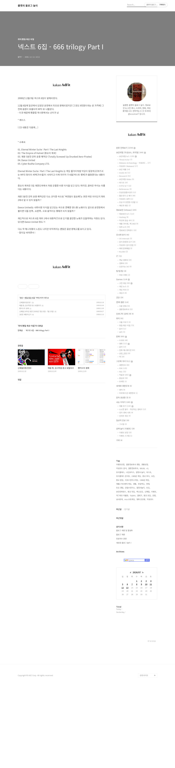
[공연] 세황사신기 (25, 314)
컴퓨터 (123, 263)
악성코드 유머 (126, 199)
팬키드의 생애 (24, 308)
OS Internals (125, 238)
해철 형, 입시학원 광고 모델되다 (30, 305)
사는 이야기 (124, 402)
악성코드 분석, (121, 550)
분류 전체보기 (125, 147)
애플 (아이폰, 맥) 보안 (128, 223)
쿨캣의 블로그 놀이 (28, 5)
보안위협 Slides (126, 179)
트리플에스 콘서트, (123, 558)
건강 (119, 297)
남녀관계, (119, 581)
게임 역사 (124, 289)
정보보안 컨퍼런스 (127, 230)
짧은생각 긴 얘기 (127, 195)
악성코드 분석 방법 (127, 245)
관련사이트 (144, 757)
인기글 (127, 591)
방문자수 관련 (121, 620)
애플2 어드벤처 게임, (124, 565)
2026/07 (137, 654)
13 (127, 669)
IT (119, 256)
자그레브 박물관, (122, 577)
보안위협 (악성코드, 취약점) (131, 152)
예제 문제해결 (125, 248)
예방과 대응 (125, 205)
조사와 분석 (122, 234)
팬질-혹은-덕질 (30, 298)
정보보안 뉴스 (126, 214)
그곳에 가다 (124, 361)
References (125, 189)
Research (125, 176)
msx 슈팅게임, (129, 581)
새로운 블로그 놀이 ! (124, 624)
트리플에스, (120, 554)
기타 (119, 440)
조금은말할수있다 (127, 192)
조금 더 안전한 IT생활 (128, 202)
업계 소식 (124, 227)
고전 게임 (125, 283)
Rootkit (123, 251)
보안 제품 (124, 169)
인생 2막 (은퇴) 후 (125, 313)
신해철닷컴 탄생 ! (25, 302)
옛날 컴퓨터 (125, 260)
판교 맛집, (131, 573)
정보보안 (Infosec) (126, 210)
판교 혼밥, (120, 562)
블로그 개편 (120, 616)
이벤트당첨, (120, 546)
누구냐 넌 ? (125, 186)
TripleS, (133, 577)
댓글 (19, 379)
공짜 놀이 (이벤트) (125, 428)
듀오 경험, (120, 569)
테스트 (123, 182)
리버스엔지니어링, (132, 562)
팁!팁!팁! (121, 271)
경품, (135, 565)
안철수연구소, (130, 569)
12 (123, 669)
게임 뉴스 (124, 286)
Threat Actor (125, 159)
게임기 (123, 293)
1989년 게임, (136, 558)
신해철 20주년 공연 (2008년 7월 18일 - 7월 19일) (36, 311)
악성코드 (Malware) (128, 166)
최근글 (119, 591)
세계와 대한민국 (124, 385)
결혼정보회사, (133, 550)
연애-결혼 (122, 302)
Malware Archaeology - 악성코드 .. (135, 163)
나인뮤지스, (130, 554)
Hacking (123, 217)
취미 (21, 298)
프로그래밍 (124, 275)
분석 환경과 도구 (127, 242)
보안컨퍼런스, (121, 573)
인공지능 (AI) (125, 266)
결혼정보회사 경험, (133, 546)
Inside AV (124, 172)
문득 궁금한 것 (123, 397)
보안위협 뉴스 (128, 156)
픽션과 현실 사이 (126, 220)
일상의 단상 (122, 420)
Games (123, 279)
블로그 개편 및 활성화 (124, 612)
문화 (121, 336)
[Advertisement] (136, 494)
